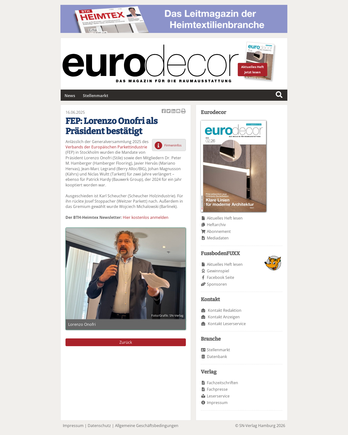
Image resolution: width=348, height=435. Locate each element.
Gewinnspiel (218, 271)
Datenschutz (99, 425)
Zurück (125, 342)
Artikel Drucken (183, 111)
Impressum (217, 402)
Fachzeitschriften (222, 382)
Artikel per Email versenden (178, 111)
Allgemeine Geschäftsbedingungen (146, 425)
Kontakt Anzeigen (224, 317)
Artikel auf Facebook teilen (164, 111)
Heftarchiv (216, 224)
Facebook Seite (220, 277)
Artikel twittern (169, 111)
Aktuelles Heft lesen (225, 218)
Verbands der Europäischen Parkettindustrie (106, 147)
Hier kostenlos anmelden (145, 217)
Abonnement (219, 231)
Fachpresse (217, 389)
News (70, 95)
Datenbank (217, 356)
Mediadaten (218, 238)
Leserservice (218, 396)
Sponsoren (217, 284)
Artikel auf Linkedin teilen (173, 111)
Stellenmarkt (95, 95)
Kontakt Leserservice (227, 323)
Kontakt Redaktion (224, 310)
